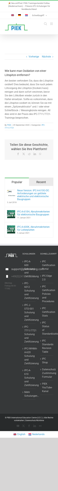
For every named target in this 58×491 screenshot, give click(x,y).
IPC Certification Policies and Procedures (47, 294)
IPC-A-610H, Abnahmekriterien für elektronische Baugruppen (33, 213)
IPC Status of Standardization (47, 328)
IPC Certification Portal (47, 265)
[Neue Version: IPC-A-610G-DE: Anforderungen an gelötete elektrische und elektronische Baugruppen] (11, 190)
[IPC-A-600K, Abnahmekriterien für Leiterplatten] (11, 227)
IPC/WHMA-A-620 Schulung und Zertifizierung (29, 356)
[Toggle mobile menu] (51, 23)
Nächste (46, 56)
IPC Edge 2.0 (47, 277)
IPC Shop (45, 360)
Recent (41, 182)
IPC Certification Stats (47, 312)
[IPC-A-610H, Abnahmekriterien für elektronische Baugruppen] (11, 211)
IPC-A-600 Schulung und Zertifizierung (29, 269)
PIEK (9, 125)
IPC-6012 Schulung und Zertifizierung (29, 291)
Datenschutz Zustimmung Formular (47, 373)
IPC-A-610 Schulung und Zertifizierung (29, 378)
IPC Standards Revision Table (47, 346)
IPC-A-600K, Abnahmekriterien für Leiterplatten (33, 228)
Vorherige (34, 56)
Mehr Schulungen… (29, 394)
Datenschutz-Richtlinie (34, 420)
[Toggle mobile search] (45, 23)
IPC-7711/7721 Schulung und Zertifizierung (29, 334)
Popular (17, 182)
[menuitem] (12, 15)
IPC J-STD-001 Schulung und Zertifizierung (29, 312)
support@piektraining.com (14, 269)
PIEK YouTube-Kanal (47, 387)
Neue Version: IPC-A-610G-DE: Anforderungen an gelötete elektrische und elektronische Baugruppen (33, 195)
